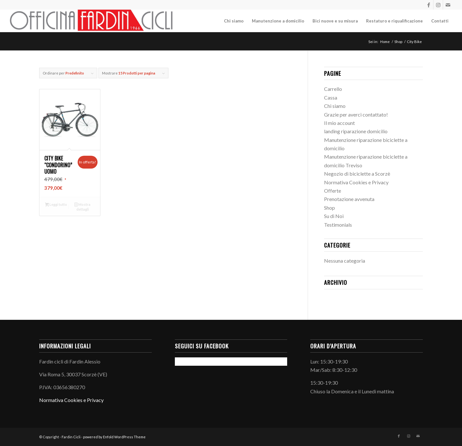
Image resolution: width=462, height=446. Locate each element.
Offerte (332, 191)
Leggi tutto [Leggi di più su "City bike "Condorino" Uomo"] (56, 205)
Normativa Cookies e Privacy (356, 182)
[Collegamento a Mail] (448, 5)
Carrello (333, 89)
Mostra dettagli (82, 206)
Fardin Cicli (71, 437)
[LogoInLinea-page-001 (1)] (91, 21)
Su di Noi (334, 216)
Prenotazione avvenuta (349, 199)
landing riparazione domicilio (356, 131)
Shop (329, 208)
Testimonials (338, 225)
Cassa (330, 97)
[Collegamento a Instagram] (438, 5)
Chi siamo (335, 106)
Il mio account (339, 123)
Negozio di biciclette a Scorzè (357, 174)
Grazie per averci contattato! (356, 114)
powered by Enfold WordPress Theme (114, 437)
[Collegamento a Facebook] (428, 5)
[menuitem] (234, 21)
